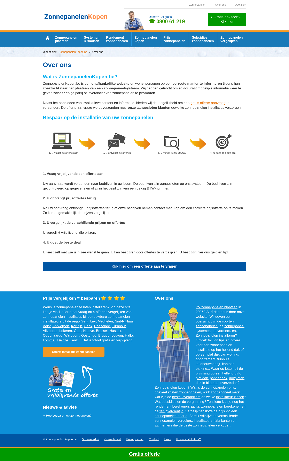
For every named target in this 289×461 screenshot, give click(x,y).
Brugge (104, 335)
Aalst (47, 326)
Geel (77, 331)
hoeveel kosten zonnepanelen (178, 392)
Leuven (117, 335)
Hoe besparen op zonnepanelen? (69, 415)
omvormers (221, 331)
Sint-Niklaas (124, 321)
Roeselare (102, 326)
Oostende (88, 335)
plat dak (202, 378)
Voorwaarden (90, 439)
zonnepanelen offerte (171, 416)
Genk (88, 326)
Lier (93, 321)
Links (167, 439)
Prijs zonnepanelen (174, 39)
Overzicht (240, 4)
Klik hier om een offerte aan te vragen (144, 266)
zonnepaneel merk (225, 392)
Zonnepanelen (197, 4)
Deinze (62, 340)
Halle (129, 335)
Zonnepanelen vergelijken (231, 39)
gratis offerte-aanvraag (208, 103)
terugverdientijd (171, 411)
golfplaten (236, 378)
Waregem (71, 335)
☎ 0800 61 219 (167, 21)
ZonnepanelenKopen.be (73, 51)
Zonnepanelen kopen (146, 39)
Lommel (49, 340)
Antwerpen (60, 326)
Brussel (102, 331)
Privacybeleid (134, 439)
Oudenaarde (52, 335)
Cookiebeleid (112, 439)
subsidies (169, 402)
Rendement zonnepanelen (117, 39)
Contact (154, 439)
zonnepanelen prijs (220, 387)
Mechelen (105, 321)
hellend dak (231, 373)
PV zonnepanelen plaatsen (216, 307)
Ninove (88, 331)
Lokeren (65, 331)
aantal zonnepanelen (207, 406)
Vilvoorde (50, 331)
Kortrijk (76, 326)
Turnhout (119, 326)
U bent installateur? (188, 439)
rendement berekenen (172, 406)
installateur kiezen (230, 397)
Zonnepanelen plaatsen (66, 39)
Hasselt (115, 331)
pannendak (218, 378)
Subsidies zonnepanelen (203, 39)
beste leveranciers (186, 397)
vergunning (195, 402)
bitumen (212, 383)
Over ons (220, 4)
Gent (84, 321)
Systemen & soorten (92, 39)
